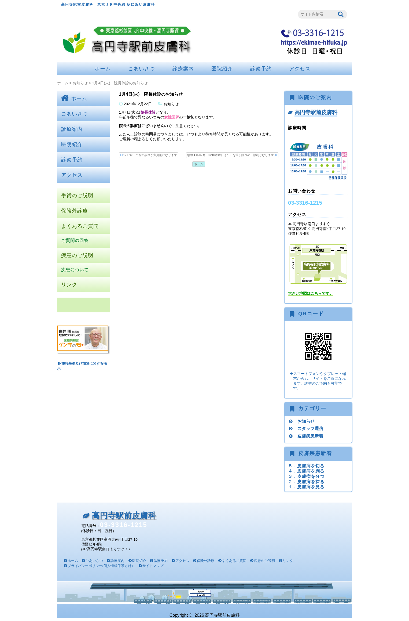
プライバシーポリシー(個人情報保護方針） (101, 566)
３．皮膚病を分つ (306, 476)
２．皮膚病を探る (306, 481)
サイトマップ (152, 566)
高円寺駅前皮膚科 (315, 112)
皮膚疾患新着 (310, 436)
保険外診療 (74, 211)
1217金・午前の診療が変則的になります (148, 155)
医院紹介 (222, 68)
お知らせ (80, 83)
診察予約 (261, 68)
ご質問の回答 (75, 240)
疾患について (75, 270)
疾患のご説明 (77, 255)
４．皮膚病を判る (306, 470)
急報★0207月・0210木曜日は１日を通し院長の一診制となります (232, 155)
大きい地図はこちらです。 (310, 293)
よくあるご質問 (80, 226)
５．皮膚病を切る (306, 465)
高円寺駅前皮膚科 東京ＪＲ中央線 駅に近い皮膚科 (108, 4)
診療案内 (183, 68)
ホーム (103, 68)
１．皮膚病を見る (306, 486)
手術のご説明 (77, 195)
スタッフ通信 (310, 428)
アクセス (300, 68)
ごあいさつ (141, 68)
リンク (69, 284)
